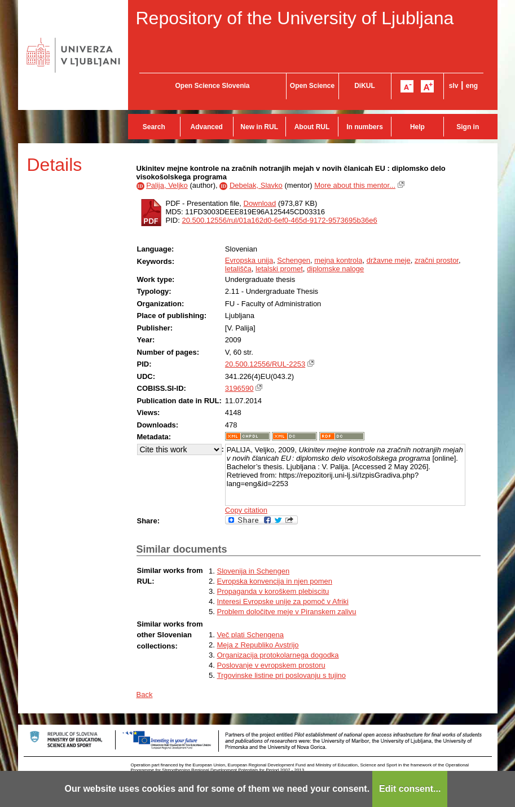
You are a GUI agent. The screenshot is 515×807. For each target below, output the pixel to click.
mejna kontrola (338, 260)
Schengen (293, 260)
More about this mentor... (354, 185)
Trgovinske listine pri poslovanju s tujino (281, 675)
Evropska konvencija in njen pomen (275, 581)
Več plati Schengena (250, 634)
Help (417, 127)
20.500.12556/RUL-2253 (265, 364)
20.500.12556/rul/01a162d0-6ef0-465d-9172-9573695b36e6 (279, 220)
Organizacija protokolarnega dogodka (278, 655)
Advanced (207, 127)
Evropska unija (249, 260)
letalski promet (279, 268)
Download (260, 203)
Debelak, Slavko (256, 185)
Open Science (312, 86)
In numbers (364, 127)
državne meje (389, 260)
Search (154, 127)
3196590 (239, 388)
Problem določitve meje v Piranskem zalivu (286, 611)
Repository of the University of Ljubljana (295, 18)
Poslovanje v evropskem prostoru (271, 665)
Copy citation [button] (246, 510)
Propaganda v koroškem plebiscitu (273, 591)
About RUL (312, 127)
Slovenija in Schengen (253, 571)
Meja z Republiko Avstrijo (258, 645)
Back (145, 694)
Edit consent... (410, 788)
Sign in (467, 127)
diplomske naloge (335, 268)
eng (472, 86)
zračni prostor (437, 260)
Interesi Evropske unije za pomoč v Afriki (283, 601)
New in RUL (259, 127)
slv (454, 86)
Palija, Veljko (167, 185)
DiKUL (364, 86)
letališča (238, 268)
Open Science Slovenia (212, 86)
